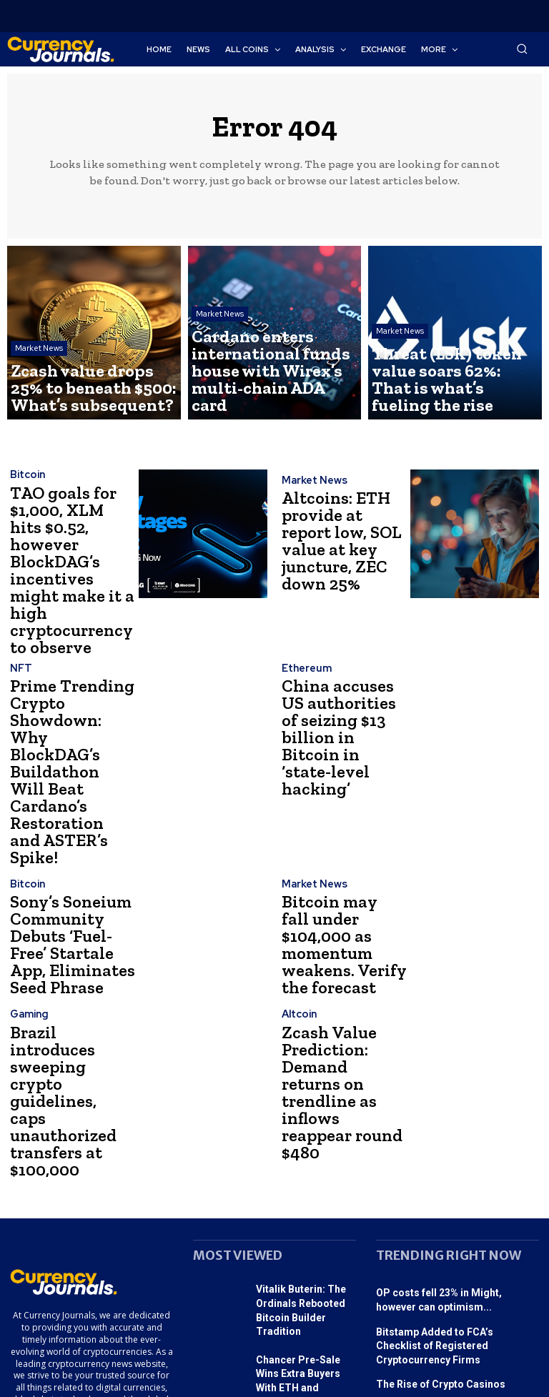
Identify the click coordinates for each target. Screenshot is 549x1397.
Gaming (28, 901)
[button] (522, 48)
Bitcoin (26, 481)
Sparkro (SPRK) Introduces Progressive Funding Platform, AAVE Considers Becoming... (304, 1248)
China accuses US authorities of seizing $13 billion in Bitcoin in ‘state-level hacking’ (340, 677)
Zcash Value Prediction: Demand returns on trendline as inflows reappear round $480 (344, 949)
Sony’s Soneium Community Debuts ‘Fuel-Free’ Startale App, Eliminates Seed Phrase (69, 813)
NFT (20, 623)
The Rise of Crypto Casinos (433, 1190)
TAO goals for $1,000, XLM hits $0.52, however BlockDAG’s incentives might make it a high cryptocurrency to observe (67, 542)
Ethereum (305, 636)
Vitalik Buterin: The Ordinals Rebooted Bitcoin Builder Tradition (305, 1131)
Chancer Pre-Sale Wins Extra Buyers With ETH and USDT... (304, 1184)
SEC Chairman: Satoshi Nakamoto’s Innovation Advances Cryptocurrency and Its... (453, 1295)
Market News (39, 367)
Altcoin (298, 901)
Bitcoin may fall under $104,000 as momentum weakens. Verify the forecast (344, 813)
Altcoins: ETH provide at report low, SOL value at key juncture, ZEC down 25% (335, 541)
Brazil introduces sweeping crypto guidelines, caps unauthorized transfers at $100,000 (63, 949)
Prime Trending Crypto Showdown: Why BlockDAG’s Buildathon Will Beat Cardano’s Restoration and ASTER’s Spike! (69, 677)
